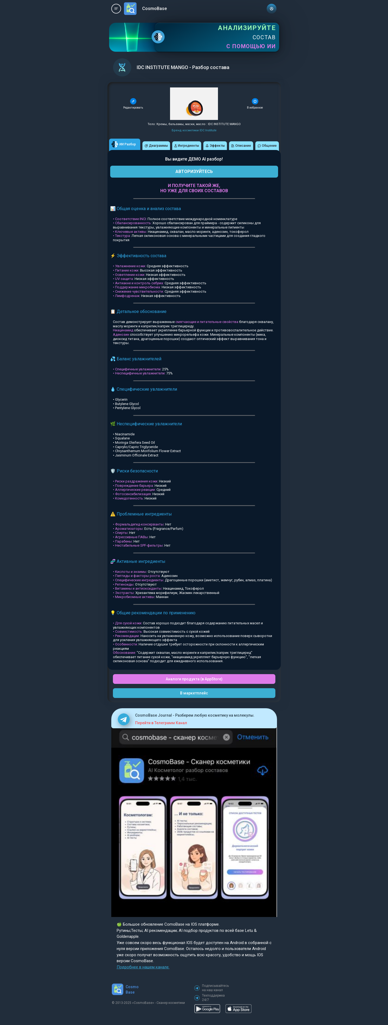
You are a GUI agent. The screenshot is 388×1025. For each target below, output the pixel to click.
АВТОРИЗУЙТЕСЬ (194, 171)
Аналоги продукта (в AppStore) (194, 679)
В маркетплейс (194, 693)
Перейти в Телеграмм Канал (161, 723)
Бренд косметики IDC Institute (194, 130)
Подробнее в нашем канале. (143, 967)
